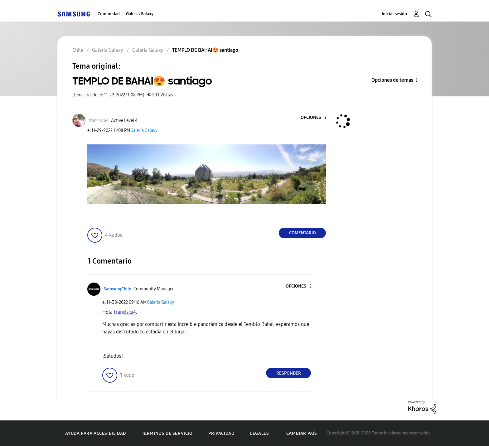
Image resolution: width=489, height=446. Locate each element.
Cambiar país (301, 433)
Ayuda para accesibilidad (95, 433)
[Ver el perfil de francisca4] (99, 120)
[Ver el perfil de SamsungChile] (117, 289)
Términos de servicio (167, 433)
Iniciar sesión (394, 14)
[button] (315, 118)
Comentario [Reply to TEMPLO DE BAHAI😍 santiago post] (302, 232)
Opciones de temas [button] (392, 80)
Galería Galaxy (139, 14)
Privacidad (221, 433)
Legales (259, 433)
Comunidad (109, 14)
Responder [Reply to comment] (288, 373)
